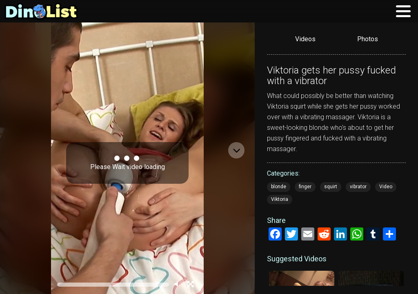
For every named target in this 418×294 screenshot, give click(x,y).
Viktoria (279, 199)
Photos (367, 39)
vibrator (358, 186)
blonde (278, 186)
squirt (330, 186)
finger (305, 186)
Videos (305, 39)
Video (385, 186)
